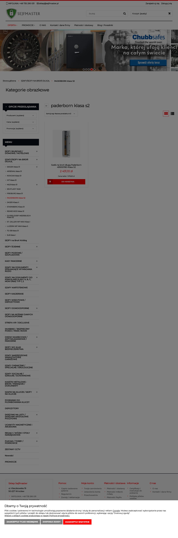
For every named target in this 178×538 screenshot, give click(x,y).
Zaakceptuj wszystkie (77, 522)
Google (116, 511)
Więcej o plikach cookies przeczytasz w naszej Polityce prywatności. (37, 516)
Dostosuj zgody (51, 522)
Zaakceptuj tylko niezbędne (22, 522)
